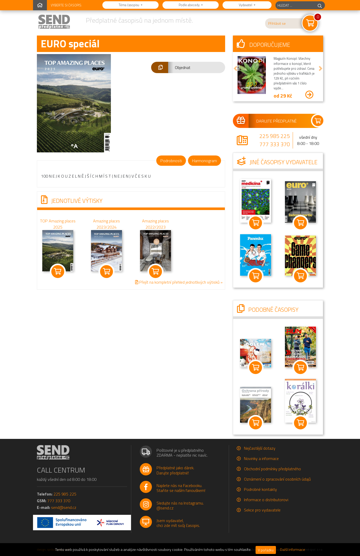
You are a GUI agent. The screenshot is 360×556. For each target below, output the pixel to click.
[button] (188, 67)
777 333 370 (274, 144)
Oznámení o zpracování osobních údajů (277, 479)
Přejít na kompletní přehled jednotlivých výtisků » (179, 282)
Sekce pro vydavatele (262, 510)
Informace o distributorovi (266, 500)
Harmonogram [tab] (204, 161)
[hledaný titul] (295, 5)
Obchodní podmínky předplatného (272, 469)
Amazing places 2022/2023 (155, 224)
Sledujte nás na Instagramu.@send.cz (180, 505)
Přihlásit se (277, 23)
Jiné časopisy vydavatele (277, 162)
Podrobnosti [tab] (171, 161)
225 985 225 (274, 136)
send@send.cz (63, 507)
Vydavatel (246, 4)
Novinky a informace (261, 458)
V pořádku (266, 550)
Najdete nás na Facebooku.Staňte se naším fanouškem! (181, 487)
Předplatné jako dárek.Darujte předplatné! (175, 470)
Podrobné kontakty (260, 489)
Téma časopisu (129, 4)
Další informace (292, 549)
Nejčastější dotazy (259, 448)
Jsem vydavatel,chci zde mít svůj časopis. (178, 522)
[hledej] (320, 5)
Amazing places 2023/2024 (106, 224)
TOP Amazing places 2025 (58, 224)
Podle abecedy (189, 4)
